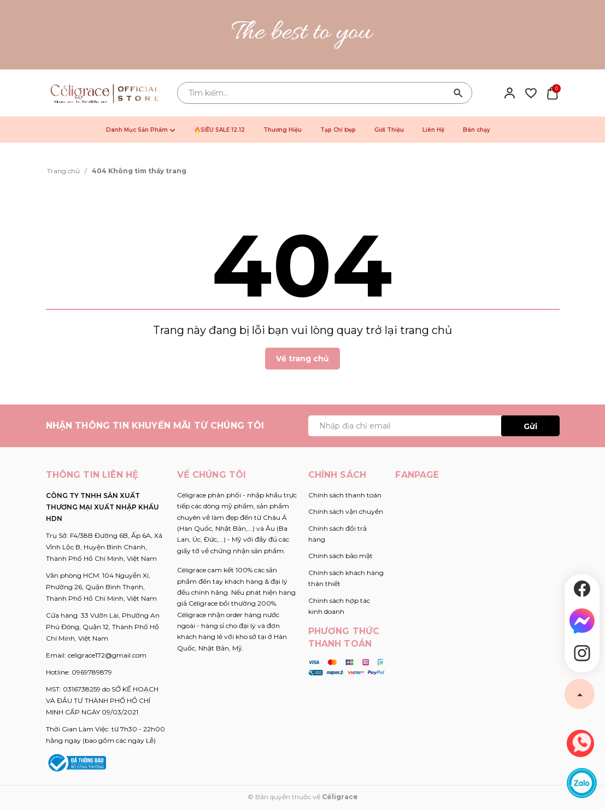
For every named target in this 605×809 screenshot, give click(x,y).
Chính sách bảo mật (340, 556)
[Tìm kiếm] (458, 93)
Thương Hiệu (282, 129)
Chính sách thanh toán (344, 495)
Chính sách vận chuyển (345, 511)
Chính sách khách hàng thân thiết (346, 578)
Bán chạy (476, 129)
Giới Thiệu (389, 129)
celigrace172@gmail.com (107, 655)
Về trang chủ (302, 359)
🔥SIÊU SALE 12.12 (219, 129)
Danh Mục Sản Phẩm (140, 129)
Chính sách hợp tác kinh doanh (339, 605)
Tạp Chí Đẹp (338, 129)
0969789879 (92, 672)
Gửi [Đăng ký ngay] (530, 426)
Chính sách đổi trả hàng (337, 533)
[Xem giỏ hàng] (552, 92)
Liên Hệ (433, 129)
